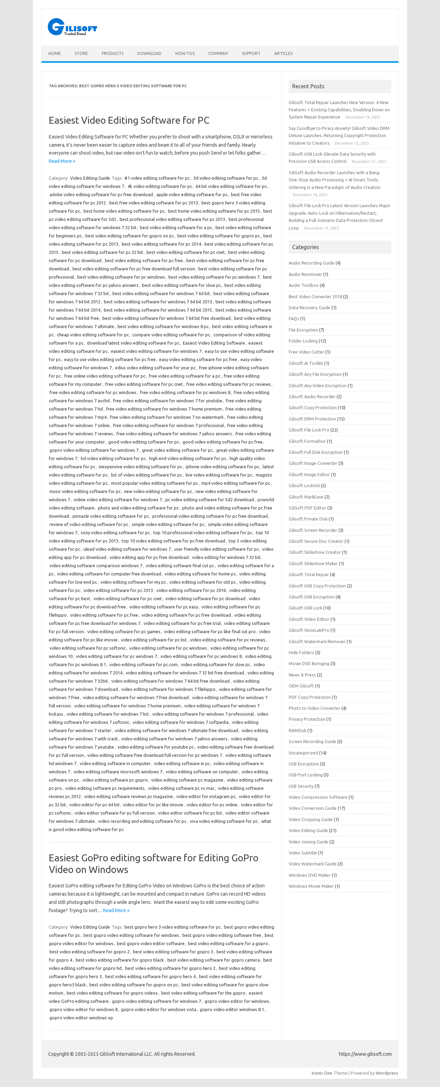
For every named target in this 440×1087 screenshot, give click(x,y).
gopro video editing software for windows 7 (94, 450)
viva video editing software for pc (224, 821)
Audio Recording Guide (311, 262)
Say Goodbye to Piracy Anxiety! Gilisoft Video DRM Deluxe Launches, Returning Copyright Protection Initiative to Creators (339, 135)
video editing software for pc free (104, 615)
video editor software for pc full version (115, 812)
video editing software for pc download (205, 598)
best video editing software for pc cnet (185, 252)
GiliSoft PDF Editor (307, 507)
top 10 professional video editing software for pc (202, 532)
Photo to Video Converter (314, 708)
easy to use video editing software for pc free (110, 359)
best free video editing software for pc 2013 (153, 202)
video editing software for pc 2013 (118, 590)
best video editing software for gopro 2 (90, 951)
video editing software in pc (182, 763)
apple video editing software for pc (192, 194)
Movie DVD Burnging (309, 663)
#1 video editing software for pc (157, 178)
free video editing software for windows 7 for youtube (167, 400)
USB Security (301, 786)
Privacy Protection (307, 719)
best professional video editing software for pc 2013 (172, 219)
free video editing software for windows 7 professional (168, 425)
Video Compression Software (318, 797)
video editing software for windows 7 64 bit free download (170, 681)
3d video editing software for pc (225, 178)
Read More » (62, 161)
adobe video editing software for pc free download (101, 194)
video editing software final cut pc (180, 565)
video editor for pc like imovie (153, 804)
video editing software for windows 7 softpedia (181, 722)
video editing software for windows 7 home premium (127, 705)
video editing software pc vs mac (181, 788)
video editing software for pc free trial (182, 623)
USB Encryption (304, 763)
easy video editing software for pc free (198, 359)
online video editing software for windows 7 (118, 499)
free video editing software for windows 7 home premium (164, 408)
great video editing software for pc (177, 450)
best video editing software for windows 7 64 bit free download (166, 318)
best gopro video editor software (151, 943)
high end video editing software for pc (187, 458)
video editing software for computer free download (109, 573)
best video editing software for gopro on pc (129, 235)
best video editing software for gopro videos (112, 992)
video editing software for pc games (124, 631)
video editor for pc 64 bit (94, 804)
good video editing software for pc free (223, 441)
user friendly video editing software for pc (216, 549)
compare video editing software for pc (171, 334)
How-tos (185, 53)
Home (54, 53)
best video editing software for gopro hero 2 (170, 968)
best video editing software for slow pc (181, 285)
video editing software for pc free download (186, 615)
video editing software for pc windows (168, 648)
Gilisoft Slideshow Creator (315, 552)
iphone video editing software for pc (222, 466)
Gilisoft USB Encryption (311, 596)
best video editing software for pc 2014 (161, 244)
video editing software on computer (202, 771)
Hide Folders (301, 652)
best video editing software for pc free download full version (134, 268)
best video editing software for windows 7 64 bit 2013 (158, 301)
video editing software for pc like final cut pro (210, 631)
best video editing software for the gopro (203, 992)
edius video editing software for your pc (155, 367)
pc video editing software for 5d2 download (209, 499)
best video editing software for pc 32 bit (102, 252)
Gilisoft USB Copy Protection (317, 585)
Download (149, 53)
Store (81, 53)
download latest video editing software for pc (133, 342)
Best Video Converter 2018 (315, 296)
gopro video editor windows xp (81, 1017)
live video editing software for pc (219, 474)
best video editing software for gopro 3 (173, 951)
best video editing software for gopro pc (218, 235)
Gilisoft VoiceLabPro (309, 630)
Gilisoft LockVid (304, 485)
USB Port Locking (305, 774)
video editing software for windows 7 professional (203, 713)
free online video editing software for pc (104, 375)
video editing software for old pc (202, 582)
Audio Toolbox (304, 285)
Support (251, 53)
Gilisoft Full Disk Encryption (316, 452)
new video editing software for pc (158, 491)
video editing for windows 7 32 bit (226, 557)
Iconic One (322, 1073)
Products (112, 53)
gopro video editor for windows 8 (84, 1009)
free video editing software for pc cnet (144, 384)
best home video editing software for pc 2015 (214, 211)
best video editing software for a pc (176, 227)
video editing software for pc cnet (128, 598)
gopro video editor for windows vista (158, 1009)
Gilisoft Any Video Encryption (317, 385)
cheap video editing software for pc (93, 334)
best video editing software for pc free (144, 260)
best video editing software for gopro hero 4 (150, 976)
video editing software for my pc (133, 582)
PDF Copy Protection (310, 697)
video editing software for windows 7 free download (136, 697)
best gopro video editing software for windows (131, 935)
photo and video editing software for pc (138, 507)
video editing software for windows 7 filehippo (168, 689)
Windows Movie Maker (311, 886)
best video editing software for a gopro (228, 943)
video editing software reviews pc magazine (128, 796)
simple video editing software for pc (168, 524)
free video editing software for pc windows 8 (185, 392)
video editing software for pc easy (163, 606)
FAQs (294, 318)
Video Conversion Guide (313, 808)
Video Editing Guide (90, 178)
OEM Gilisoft (301, 685)
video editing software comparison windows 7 (96, 565)
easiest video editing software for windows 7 (156, 351)
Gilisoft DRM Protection (312, 418)
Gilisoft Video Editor (309, 619)
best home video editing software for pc (124, 211)
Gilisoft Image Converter (313, 463)
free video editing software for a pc (184, 375)
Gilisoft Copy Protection (313, 407)
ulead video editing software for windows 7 (127, 549)
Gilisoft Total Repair (309, 574)
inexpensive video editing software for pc (140, 466)
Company (218, 53)
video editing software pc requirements (105, 788)
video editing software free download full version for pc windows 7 (154, 755)
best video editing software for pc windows (121, 276)
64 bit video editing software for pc (231, 186)
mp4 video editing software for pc (235, 483)
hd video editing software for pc (113, 458)
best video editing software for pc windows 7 (214, 276)
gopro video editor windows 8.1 (232, 1009)
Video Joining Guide (308, 841)
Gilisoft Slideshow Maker (313, 563)
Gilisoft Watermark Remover (317, 641)
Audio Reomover (305, 274)
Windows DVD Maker (310, 875)
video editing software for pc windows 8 (201, 656)
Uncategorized (303, 752)
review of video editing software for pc (89, 524)
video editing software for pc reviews (227, 639)
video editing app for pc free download (149, 557)
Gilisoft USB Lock (305, 607)
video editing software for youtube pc (156, 746)
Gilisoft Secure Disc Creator (316, 541)
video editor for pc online (212, 804)
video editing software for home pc (200, 573)
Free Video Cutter (306, 351)
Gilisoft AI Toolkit (306, 363)
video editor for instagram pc (205, 796)
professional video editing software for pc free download (210, 516)
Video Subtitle (303, 852)
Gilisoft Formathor (307, 441)
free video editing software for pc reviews (228, 384)
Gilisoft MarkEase (306, 496)
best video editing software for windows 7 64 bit (161, 293)
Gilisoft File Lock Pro (309, 429)
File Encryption (303, 329)
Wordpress (387, 1073)
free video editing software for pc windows (93, 392)
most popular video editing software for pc (154, 483)
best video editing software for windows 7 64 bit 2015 (158, 309)
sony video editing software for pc (115, 532)
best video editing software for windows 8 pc (163, 326)
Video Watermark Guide (313, 863)
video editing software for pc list (154, 639)
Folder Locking (303, 340)
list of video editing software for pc (146, 474)
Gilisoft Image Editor (309, 474)
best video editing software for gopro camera (213, 959)
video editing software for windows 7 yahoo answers (174, 738)
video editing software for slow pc (215, 664)
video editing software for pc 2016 (191, 590)
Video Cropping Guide (311, 819)
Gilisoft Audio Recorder (312, 396)
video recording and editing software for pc (142, 821)
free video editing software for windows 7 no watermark (167, 417)
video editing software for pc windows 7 (116, 656)
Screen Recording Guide (312, 741)
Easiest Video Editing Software (214, 342)
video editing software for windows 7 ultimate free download (176, 730)
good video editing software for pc (143, 441)
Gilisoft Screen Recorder (313, 530)
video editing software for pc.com (143, 664)
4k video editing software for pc (160, 186)
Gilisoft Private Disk (308, 518)
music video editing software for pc (85, 491)
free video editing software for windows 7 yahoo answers (174, 433)
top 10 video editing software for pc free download (173, 540)
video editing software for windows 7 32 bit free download (185, 672)
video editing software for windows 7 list (108, 713)
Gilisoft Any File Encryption (315, 374)
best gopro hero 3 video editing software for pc (172, 926)
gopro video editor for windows (237, 1001)
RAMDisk (297, 730)
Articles (283, 53)
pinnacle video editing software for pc (111, 516)
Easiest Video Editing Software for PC (129, 120)
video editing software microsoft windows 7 (118, 771)
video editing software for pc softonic (88, 648)
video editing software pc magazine (187, 779)
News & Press (302, 674)
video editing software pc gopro (115, 779)
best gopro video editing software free (222, 935)
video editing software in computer (115, 763)
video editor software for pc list (190, 812)
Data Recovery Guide (309, 307)
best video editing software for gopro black (120, 959)
